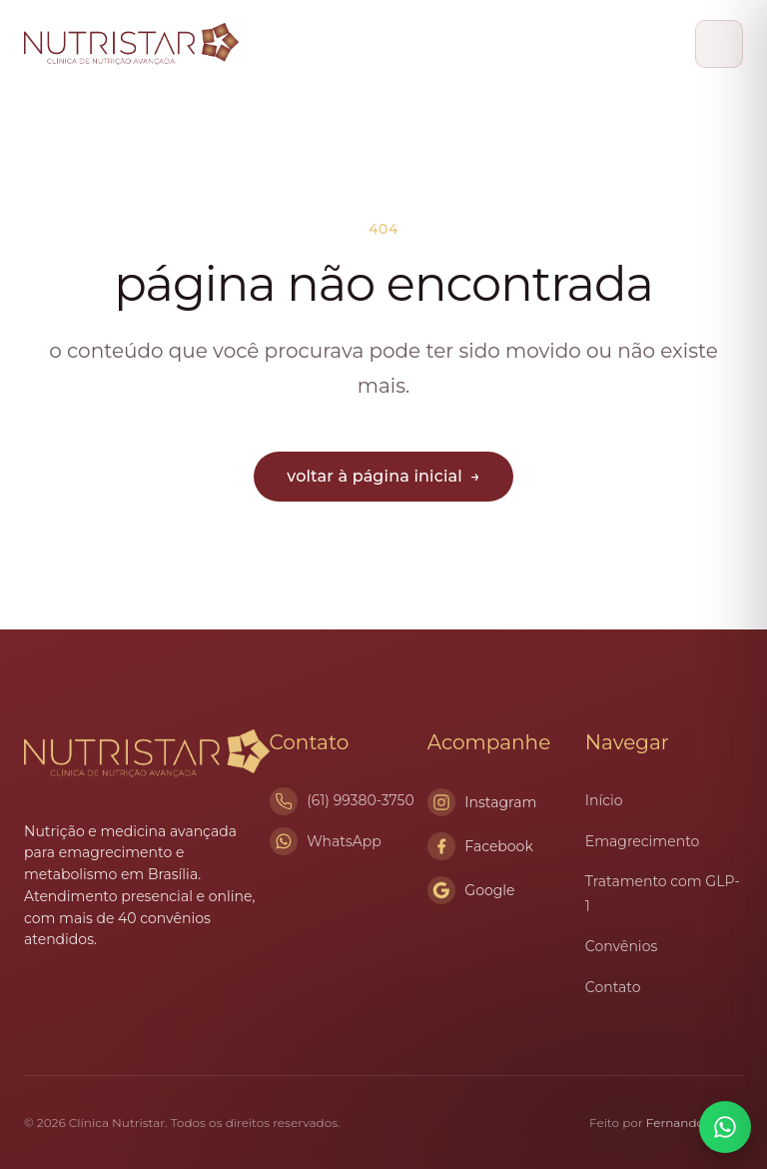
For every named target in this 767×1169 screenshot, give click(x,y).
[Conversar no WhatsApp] (725, 1127)
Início (604, 800)
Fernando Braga (694, 1122)
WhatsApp (344, 841)
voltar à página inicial (383, 476)
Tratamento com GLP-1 (662, 893)
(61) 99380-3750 (360, 800)
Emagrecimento (642, 841)
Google (471, 890)
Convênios (621, 946)
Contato (613, 987)
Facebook (480, 846)
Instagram (482, 802)
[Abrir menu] (719, 44)
